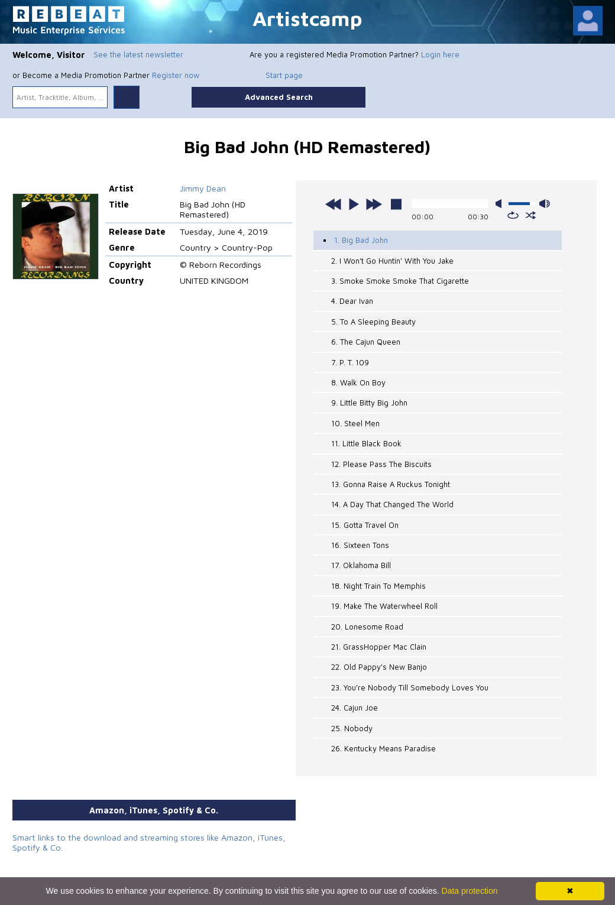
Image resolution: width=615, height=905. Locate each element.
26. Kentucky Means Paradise (383, 748)
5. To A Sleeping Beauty (373, 321)
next (373, 204)
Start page (284, 75)
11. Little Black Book (366, 443)
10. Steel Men (355, 423)
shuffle (530, 215)
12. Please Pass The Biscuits (381, 464)
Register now (175, 75)
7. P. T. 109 (350, 362)
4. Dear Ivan (352, 301)
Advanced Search (279, 97)
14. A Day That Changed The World (392, 504)
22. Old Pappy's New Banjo (379, 667)
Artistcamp (307, 18)
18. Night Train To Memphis (378, 586)
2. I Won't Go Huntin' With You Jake (392, 260)
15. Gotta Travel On (365, 525)
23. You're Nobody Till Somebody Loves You (409, 687)
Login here (440, 54)
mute (501, 203)
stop (396, 204)
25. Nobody (352, 728)
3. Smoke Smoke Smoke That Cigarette (400, 281)
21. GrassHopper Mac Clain (378, 646)
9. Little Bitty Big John (369, 402)
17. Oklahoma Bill (361, 565)
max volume (544, 203)
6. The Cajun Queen (365, 341)
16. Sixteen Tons (360, 545)
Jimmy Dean (203, 188)
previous (333, 204)
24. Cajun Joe (354, 707)
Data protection (470, 891)
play (353, 204)
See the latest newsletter (138, 54)
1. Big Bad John (361, 240)
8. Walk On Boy (358, 382)
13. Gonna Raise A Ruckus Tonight (390, 484)
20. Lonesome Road (367, 626)
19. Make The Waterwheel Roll (384, 606)
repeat (513, 215)
